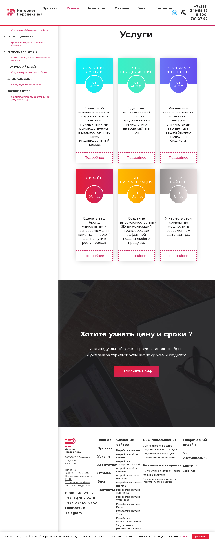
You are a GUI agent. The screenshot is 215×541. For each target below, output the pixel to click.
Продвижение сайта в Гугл (158, 453)
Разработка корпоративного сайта (129, 463)
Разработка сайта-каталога (127, 470)
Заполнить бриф (136, 371)
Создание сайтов (94, 70)
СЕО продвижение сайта (157, 445)
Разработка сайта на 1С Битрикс (128, 491)
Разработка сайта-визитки (127, 456)
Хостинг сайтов (18, 91)
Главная (104, 440)
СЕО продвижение (20, 36)
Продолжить (200, 536)
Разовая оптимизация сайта (159, 457)
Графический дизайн (22, 66)
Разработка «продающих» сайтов (128, 520)
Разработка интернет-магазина (129, 477)
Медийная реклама (154, 475)
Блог (141, 8)
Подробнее (94, 158)
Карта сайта (71, 463)
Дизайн (94, 178)
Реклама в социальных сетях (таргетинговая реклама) (159, 480)
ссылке (184, 536)
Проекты (50, 8)
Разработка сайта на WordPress (128, 498)
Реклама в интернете (22, 51)
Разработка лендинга (129, 450)
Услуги (73, 8)
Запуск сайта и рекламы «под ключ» (128, 527)
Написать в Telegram (75, 510)
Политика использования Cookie (79, 477)
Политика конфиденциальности (77, 471)
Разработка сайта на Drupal (128, 505)
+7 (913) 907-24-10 (80, 498)
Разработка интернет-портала (129, 484)
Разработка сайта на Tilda (128, 512)
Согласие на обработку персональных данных (77, 484)
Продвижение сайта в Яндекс (160, 449)
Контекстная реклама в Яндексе (162, 471)
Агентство (96, 8)
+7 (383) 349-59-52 (199, 9)
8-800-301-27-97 (199, 17)
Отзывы (122, 8)
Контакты (163, 8)
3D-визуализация (19, 79)
